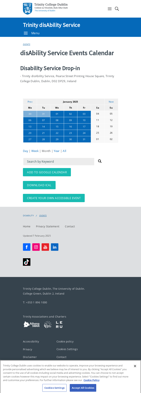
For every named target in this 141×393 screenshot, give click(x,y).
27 (30, 139)
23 (70, 133)
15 (57, 126)
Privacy (27, 349)
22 (57, 133)
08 (57, 120)
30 (30, 113)
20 (30, 133)
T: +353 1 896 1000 (35, 302)
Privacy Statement (47, 226)
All (64, 151)
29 (57, 139)
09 (70, 120)
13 (30, 126)
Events (26, 44)
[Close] (135, 369)
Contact (70, 226)
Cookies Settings (67, 349)
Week (35, 151)
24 (84, 133)
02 (70, 113)
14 (43, 126)
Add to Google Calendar (47, 172)
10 (84, 120)
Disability (28, 215)
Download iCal (39, 185)
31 (43, 113)
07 (43, 120)
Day (26, 151)
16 (70, 126)
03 (84, 113)
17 (84, 126)
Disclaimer (30, 357)
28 (43, 139)
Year (57, 151)
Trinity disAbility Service (51, 24)
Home (26, 226)
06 (30, 120)
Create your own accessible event (54, 198)
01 (57, 113)
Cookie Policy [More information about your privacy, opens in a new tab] (91, 383)
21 (43, 133)
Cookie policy (65, 341)
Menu (32, 33)
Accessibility (31, 341)
